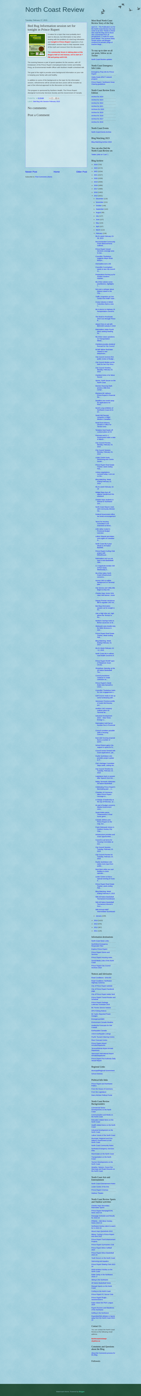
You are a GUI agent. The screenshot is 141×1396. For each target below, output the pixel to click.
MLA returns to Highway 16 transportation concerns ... (105, 311)
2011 (96, 931)
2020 (96, 178)
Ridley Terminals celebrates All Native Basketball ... (105, 782)
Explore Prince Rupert (99, 949)
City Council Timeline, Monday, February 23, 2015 (104, 370)
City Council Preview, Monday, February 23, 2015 (104, 445)
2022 (96, 171)
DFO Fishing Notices (98, 1011)
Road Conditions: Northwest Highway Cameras (101, 982)
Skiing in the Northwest (99, 1280)
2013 (96, 924)
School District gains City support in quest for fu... (105, 746)
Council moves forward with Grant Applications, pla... (105, 752)
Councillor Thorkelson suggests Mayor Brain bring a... (104, 258)
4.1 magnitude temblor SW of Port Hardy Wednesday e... (105, 568)
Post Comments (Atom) (43, 177)
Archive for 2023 (97, 100)
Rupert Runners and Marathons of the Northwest (102, 1309)
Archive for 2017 (97, 119)
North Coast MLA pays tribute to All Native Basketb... (104, 545)
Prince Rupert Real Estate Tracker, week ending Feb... (105, 467)
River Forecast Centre (99, 1040)
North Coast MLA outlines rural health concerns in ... (105, 655)
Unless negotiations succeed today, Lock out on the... (105, 474)
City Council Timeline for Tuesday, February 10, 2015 (104, 771)
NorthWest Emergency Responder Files (99, 945)
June (98, 219)
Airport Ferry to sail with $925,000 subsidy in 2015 (106, 325)
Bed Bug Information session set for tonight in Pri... (105, 608)
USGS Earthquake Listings (101, 1034)
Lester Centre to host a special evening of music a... (105, 878)
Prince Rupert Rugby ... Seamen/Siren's (99, 1298)
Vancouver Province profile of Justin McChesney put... (105, 703)
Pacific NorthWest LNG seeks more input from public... (104, 864)
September (100, 209)
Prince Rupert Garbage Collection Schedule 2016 (100, 1003)
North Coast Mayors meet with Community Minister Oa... (105, 509)
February (99, 233)
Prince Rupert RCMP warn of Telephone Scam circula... (105, 663)
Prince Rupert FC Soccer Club (102, 1294)
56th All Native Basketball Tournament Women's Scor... (105, 904)
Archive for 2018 (97, 116)
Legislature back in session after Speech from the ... (105, 777)
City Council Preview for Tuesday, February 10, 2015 (104, 856)
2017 (96, 189)
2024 (96, 164)
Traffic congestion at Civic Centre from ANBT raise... (106, 297)
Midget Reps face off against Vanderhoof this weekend (105, 494)
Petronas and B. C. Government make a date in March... (105, 437)
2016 (96, 192)
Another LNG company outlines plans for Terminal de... (104, 710)
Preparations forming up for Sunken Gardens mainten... (105, 276)
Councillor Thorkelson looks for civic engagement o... (105, 691)
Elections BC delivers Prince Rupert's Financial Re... (105, 395)
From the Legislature (98, 1092)
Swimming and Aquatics (100, 1261)
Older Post (81, 171)
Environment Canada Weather (102, 1022)
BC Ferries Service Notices (101, 1008)
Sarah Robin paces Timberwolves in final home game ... (104, 814)
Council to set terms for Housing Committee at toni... (104, 842)
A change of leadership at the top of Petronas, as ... (105, 801)
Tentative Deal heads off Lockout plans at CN (104, 431)
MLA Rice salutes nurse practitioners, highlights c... (105, 284)
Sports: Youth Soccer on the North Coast (106, 381)
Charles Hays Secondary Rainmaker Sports (100, 1207)
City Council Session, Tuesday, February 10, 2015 (104, 849)
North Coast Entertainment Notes (103, 1183)
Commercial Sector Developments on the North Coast (101, 1109)
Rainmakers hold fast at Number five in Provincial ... (105, 725)
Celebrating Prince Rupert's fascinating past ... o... (105, 788)
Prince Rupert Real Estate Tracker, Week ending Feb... (105, 635)
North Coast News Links (100, 941)
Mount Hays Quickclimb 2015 (101, 1231)
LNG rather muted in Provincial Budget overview (103, 531)
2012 (96, 927)
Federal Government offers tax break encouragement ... (106, 516)
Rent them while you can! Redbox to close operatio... (105, 871)
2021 (96, 175)
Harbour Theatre (97, 1193)
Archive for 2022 (97, 103)
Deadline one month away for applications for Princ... (105, 402)
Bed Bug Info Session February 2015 (46, 101)
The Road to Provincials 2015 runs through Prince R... (105, 318)
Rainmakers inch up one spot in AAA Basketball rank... (104, 560)
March (98, 230)
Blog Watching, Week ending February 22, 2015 (104, 481)
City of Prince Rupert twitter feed (103, 994)
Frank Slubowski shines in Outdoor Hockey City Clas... (105, 829)
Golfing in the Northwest (100, 1313)
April (98, 226)
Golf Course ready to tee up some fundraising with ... (105, 697)
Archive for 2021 (97, 106)
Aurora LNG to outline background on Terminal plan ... (105, 582)
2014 (96, 920)
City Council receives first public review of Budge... (105, 358)
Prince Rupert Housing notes (101, 957)
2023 (96, 168)
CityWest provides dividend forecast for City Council (105, 345)
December (100, 199)
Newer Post (31, 171)
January (99, 916)
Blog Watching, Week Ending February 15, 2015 (104, 643)
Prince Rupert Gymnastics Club (102, 1245)
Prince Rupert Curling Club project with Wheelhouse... (105, 553)
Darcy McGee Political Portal (101, 1095)
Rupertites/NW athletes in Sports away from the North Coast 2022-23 (103, 1318)
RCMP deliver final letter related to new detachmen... (104, 351)
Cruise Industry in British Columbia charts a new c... (105, 304)
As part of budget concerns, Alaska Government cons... (105, 807)
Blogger (81, 1391)
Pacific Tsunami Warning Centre (102, 1037)
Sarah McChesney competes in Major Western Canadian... (104, 417)
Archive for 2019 (97, 112)
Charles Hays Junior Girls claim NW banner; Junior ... (105, 595)
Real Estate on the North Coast (102, 1154)
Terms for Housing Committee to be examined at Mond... (104, 523)
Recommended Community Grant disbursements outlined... (105, 243)
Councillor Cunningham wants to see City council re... (105, 269)
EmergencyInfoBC (98, 1019)
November (100, 202)
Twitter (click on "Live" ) (99, 154)
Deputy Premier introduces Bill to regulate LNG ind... (105, 601)
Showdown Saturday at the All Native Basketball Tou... (105, 670)
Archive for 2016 (97, 122)
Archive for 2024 (97, 97)
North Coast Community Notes (102, 1145)
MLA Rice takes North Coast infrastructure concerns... (103, 575)
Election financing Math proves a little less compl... (104, 388)
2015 (96, 196)
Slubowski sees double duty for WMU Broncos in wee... (106, 628)
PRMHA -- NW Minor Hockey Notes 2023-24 (101, 1222)
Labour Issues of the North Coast (103, 1135)
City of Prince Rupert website (101, 986)
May (97, 223)
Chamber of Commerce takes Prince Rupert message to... (104, 794)
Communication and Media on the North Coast (102, 1116)
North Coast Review (54, 9)
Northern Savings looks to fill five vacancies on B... (105, 622)
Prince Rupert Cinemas (99, 1190)
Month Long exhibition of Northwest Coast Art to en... (104, 410)
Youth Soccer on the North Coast (103, 1258)
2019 (96, 182)
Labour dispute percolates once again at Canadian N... (105, 538)
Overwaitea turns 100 (103, 264)
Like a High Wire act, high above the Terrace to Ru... (105, 615)
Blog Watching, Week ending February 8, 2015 (105, 892)
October (99, 205)
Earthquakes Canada (99, 1030)
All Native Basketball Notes (101, 1283)
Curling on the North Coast (101, 1291)
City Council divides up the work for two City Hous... (105, 363)
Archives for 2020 (97, 109)
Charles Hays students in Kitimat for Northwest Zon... (105, 501)
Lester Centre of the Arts (100, 1187)
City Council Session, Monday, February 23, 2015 (104, 452)
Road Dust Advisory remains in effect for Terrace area (103, 424)
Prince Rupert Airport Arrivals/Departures (99, 1044)
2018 (96, 185)
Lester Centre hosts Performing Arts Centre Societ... (105, 459)
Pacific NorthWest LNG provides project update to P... (105, 758)
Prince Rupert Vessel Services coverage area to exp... (105, 251)
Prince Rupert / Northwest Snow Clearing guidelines (102, 83)
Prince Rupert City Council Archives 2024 (100, 967)
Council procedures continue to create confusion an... (103, 677)
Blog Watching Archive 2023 (101, 142)
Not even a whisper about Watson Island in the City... (105, 291)
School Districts (97, 1074)
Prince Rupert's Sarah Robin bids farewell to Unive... (104, 685)
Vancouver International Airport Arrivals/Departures (102, 1054)
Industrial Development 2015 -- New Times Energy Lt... (104, 718)
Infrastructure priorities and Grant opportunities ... (105, 835)
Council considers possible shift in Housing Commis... (105, 732)
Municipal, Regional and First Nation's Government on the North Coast (101, 1140)
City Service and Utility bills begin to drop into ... (105, 589)
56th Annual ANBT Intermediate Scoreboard (105, 910)
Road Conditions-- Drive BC (101, 978)
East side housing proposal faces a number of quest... (105, 740)
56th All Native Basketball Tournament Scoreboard (105, 898)
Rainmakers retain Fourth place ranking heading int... (105, 331)
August (98, 212)
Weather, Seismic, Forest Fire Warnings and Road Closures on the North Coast (103, 1169)
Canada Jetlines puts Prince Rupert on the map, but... (104, 822)
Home (57, 171)
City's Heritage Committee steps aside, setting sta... (105, 764)
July (97, 216)
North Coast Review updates (101, 59)
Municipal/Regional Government (102, 1070)
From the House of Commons (102, 1089)
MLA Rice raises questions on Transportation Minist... (105, 339)
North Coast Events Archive (101, 132)
